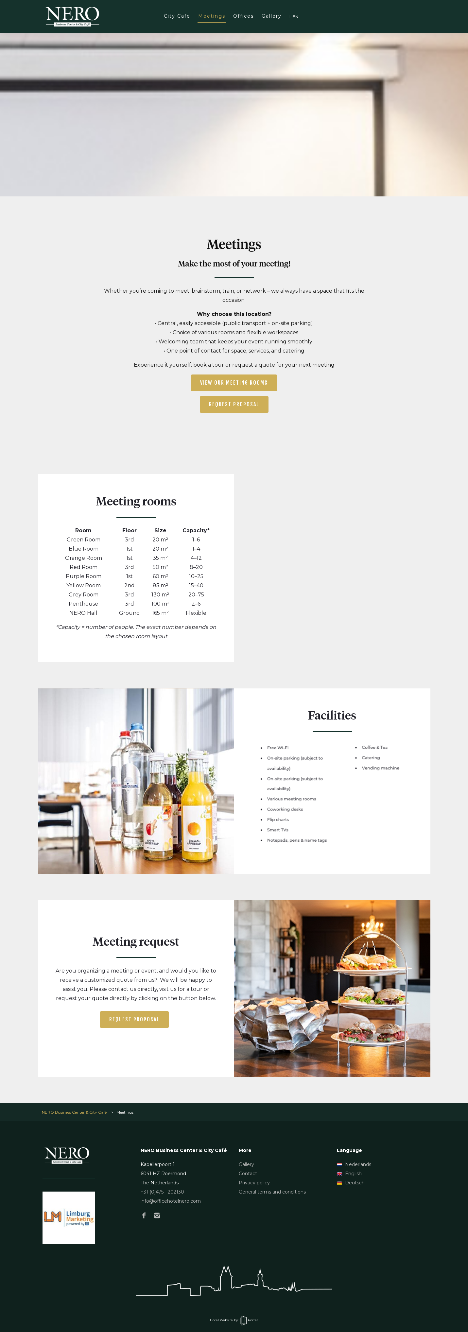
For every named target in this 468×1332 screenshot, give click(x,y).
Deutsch (351, 1183)
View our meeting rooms (234, 382)
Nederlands (354, 1164)
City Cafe (177, 16)
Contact (248, 1174)
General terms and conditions (272, 1192)
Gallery (272, 16)
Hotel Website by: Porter (234, 1320)
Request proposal (234, 404)
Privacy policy (254, 1183)
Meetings (211, 16)
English (349, 1174)
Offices (243, 16)
